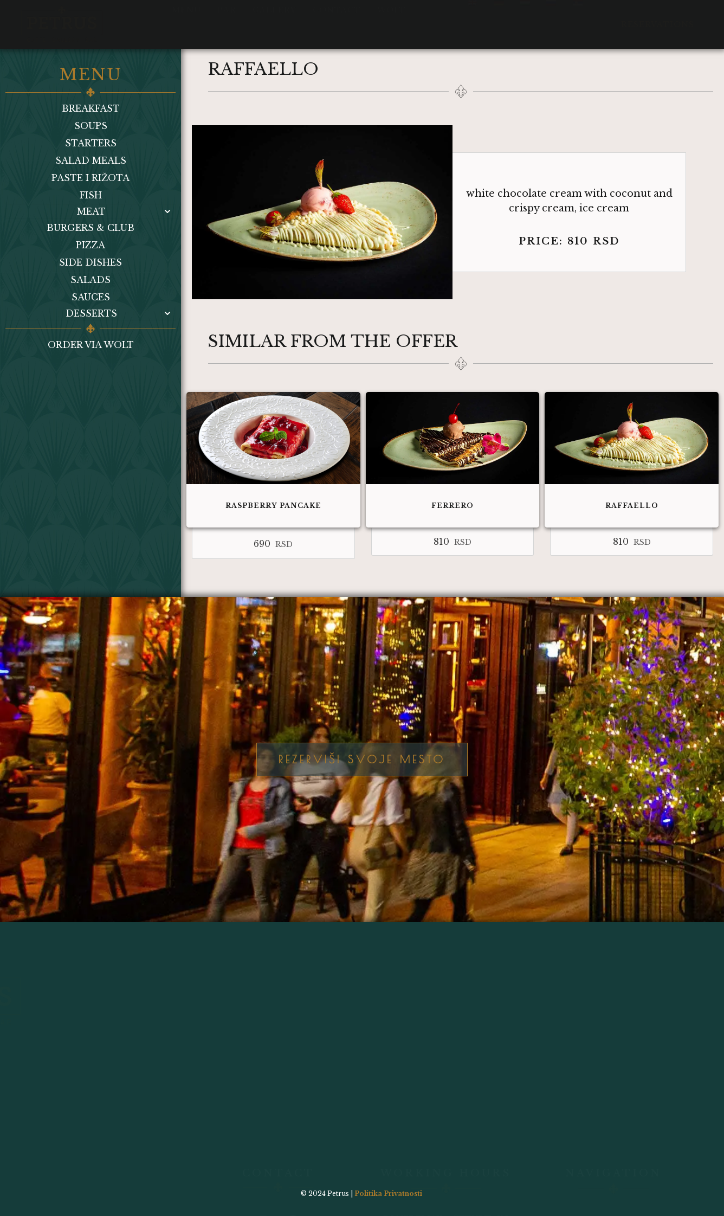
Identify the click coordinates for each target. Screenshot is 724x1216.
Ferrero (452, 505)
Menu (186, 17)
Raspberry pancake (273, 505)
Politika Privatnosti (388, 1193)
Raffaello (631, 505)
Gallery (274, 17)
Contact (337, 17)
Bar (226, 17)
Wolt (391, 17)
